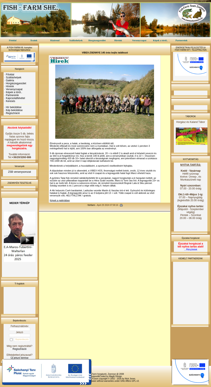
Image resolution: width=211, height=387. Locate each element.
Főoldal (12, 40)
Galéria (10, 80)
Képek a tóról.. (160, 40)
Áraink (33, 40)
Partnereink (182, 40)
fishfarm (91, 205)
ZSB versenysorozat (19, 171)
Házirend (55, 40)
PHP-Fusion (92, 378)
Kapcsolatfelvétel (15, 98)
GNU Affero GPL (128, 381)
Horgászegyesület (97, 40)
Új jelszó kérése (19, 357)
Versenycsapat (139, 40)
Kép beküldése (14, 110)
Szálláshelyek (76, 40)
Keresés (10, 101)
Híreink (118, 40)
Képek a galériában (60, 200)
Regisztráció (13, 113)
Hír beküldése (14, 107)
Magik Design (115, 376)
